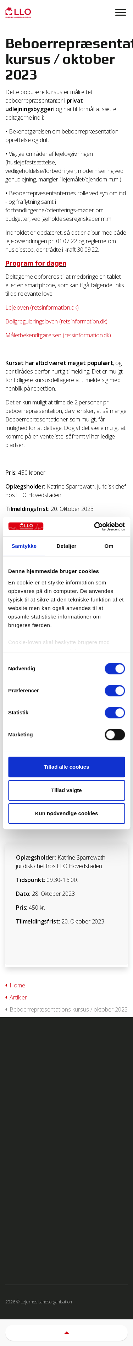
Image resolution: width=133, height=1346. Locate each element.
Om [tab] (109, 546)
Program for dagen (35, 263)
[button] (66, 1333)
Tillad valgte (66, 790)
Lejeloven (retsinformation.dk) (42, 307)
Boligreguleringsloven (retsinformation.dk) (56, 321)
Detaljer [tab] (67, 546)
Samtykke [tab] (24, 546)
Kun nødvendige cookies (66, 813)
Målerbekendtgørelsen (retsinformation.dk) (58, 335)
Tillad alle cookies (66, 767)
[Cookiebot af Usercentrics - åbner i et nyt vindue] (95, 526)
